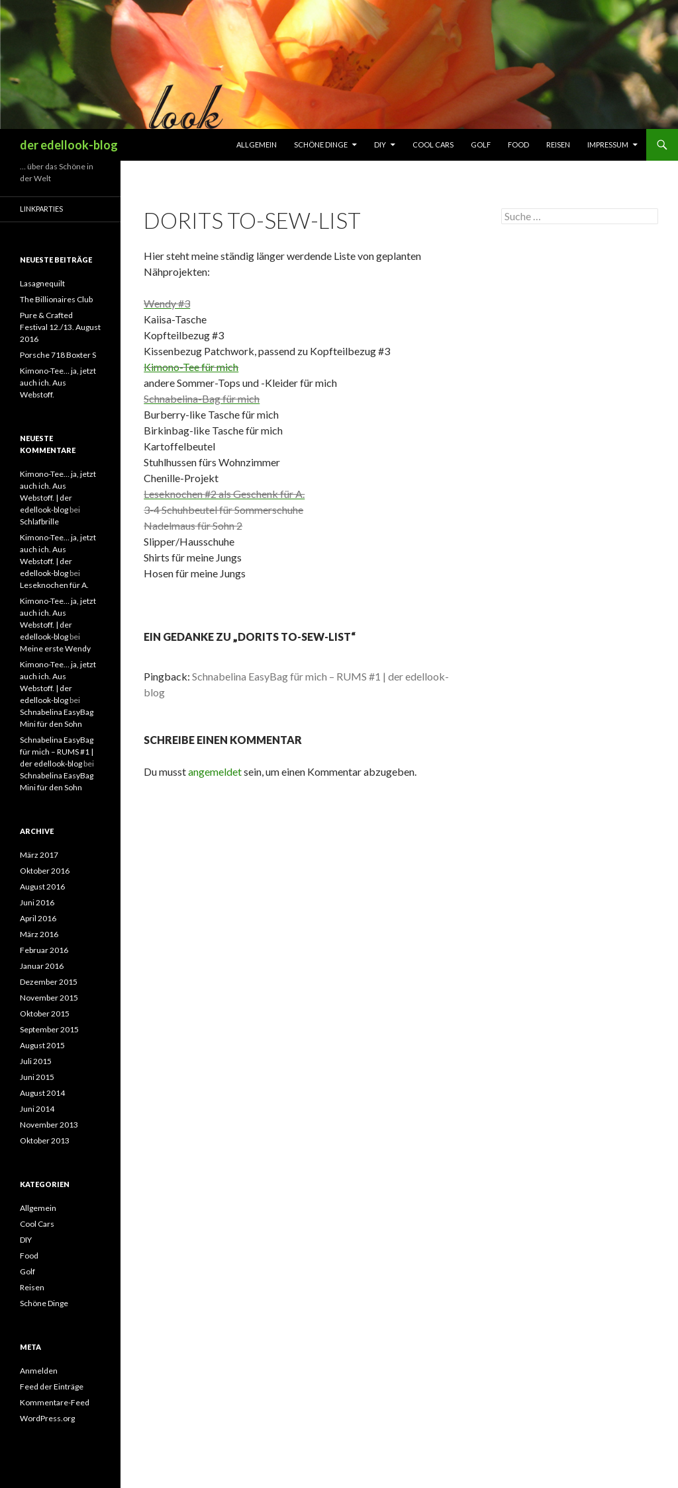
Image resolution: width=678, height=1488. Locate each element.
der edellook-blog (69, 145)
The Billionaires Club (56, 299)
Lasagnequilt (42, 283)
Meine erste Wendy (55, 648)
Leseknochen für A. (54, 585)
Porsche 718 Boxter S (58, 355)
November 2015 (49, 998)
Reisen (558, 144)
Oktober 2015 (45, 1013)
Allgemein (256, 144)
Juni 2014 (37, 1109)
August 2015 (42, 1045)
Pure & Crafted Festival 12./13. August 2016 (60, 327)
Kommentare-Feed (54, 1402)
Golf (481, 144)
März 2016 (39, 934)
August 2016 (42, 886)
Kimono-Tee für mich (191, 366)
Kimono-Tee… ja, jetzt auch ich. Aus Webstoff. (58, 382)
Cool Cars (433, 144)
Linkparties (41, 208)
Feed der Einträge (51, 1386)
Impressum (607, 144)
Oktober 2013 (45, 1140)
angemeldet (215, 771)
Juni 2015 (37, 1077)
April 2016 (38, 918)
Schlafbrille (39, 521)
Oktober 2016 (45, 871)
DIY (380, 144)
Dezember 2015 (48, 982)
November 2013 (49, 1125)
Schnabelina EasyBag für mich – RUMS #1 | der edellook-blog (56, 751)
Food (518, 144)
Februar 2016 (44, 950)
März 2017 (39, 855)
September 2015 (49, 1029)
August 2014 (42, 1093)
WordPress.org (47, 1418)
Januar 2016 (42, 966)
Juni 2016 (37, 902)
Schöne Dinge (321, 144)
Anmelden (39, 1371)
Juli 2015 (36, 1061)
